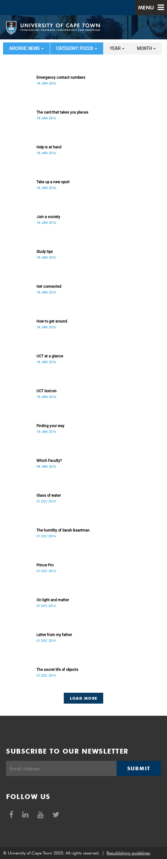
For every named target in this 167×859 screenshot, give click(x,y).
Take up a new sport (53, 182)
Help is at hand (48, 147)
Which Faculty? (49, 461)
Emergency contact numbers (60, 77)
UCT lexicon (46, 391)
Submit (138, 768)
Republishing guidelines (128, 853)
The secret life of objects (57, 670)
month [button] (146, 48)
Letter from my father (54, 635)
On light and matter (52, 600)
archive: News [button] (26, 48)
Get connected (48, 286)
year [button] (117, 48)
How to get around (51, 321)
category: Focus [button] (76, 48)
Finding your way (50, 426)
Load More (83, 698)
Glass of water (48, 495)
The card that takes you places (62, 112)
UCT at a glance (49, 356)
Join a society (48, 217)
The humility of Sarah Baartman (63, 530)
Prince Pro (44, 565)
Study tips (44, 252)
